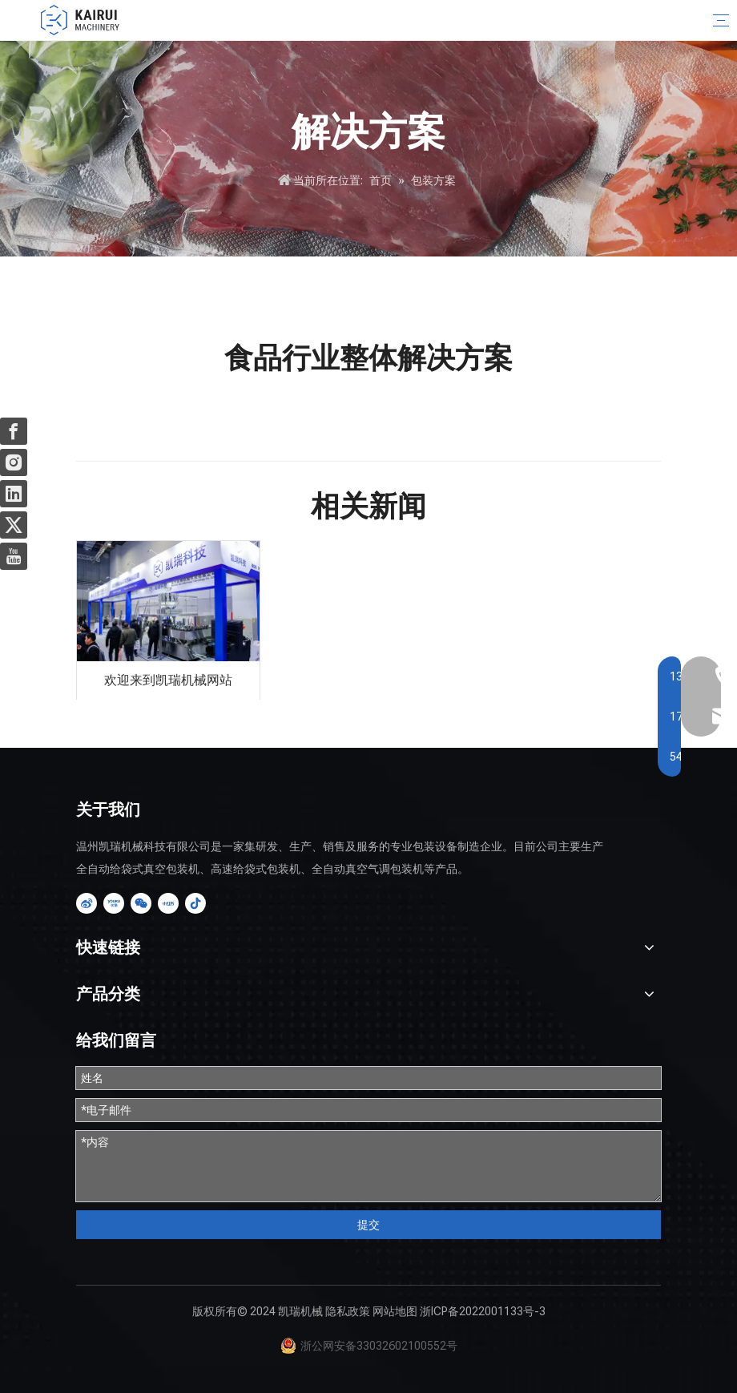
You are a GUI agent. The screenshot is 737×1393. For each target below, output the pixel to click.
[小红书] (168, 903)
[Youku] (113, 903)
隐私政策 (347, 1311)
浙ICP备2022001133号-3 (483, 1311)
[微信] (141, 903)
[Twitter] (13, 525)
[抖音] (195, 903)
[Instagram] (13, 462)
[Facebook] (13, 431)
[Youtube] (13, 556)
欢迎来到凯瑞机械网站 (168, 680)
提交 (368, 1224)
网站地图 (395, 1311)
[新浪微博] (86, 903)
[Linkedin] (13, 493)
